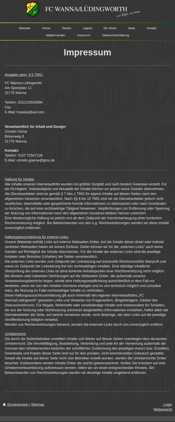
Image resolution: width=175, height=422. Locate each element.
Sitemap (37, 405)
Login (167, 405)
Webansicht (162, 409)
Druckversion (16, 405)
